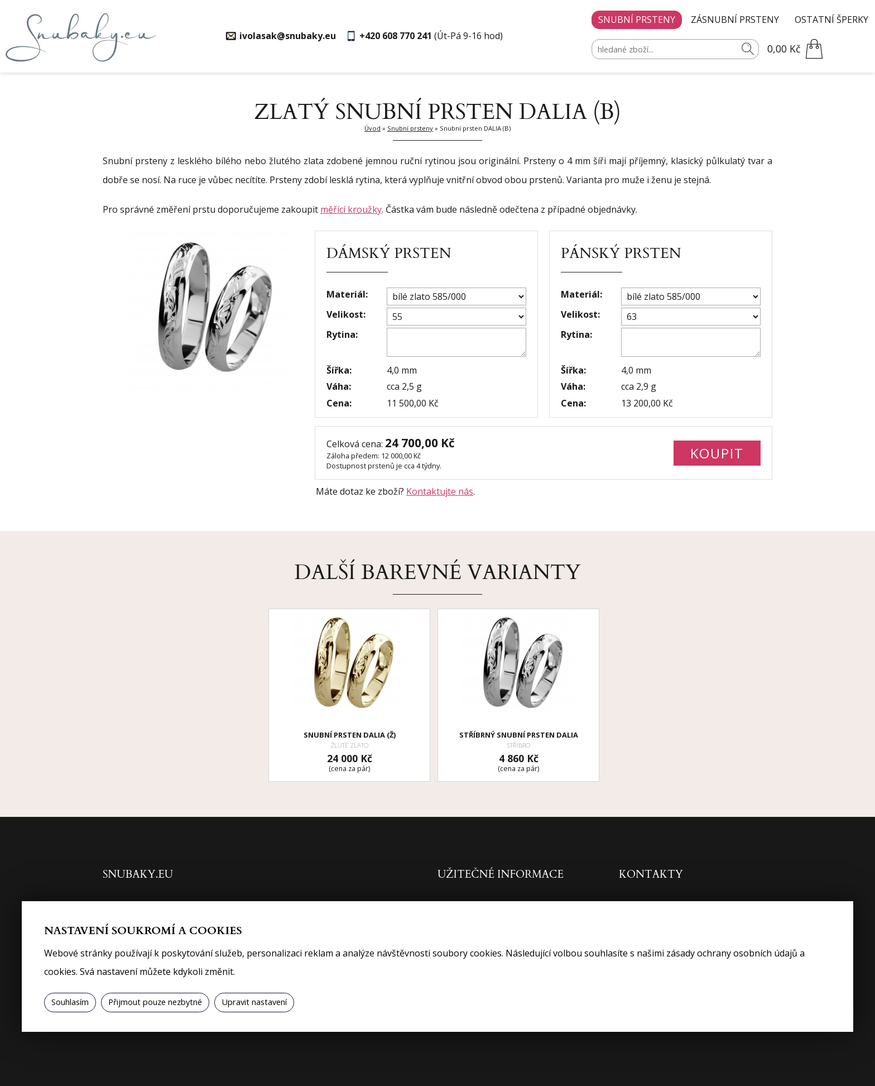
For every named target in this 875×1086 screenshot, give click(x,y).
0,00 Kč (783, 48)
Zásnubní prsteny (735, 19)
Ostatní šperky (831, 19)
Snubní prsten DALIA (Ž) (350, 735)
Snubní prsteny (636, 19)
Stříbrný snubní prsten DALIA (518, 735)
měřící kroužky (351, 209)
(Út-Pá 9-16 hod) (431, 36)
